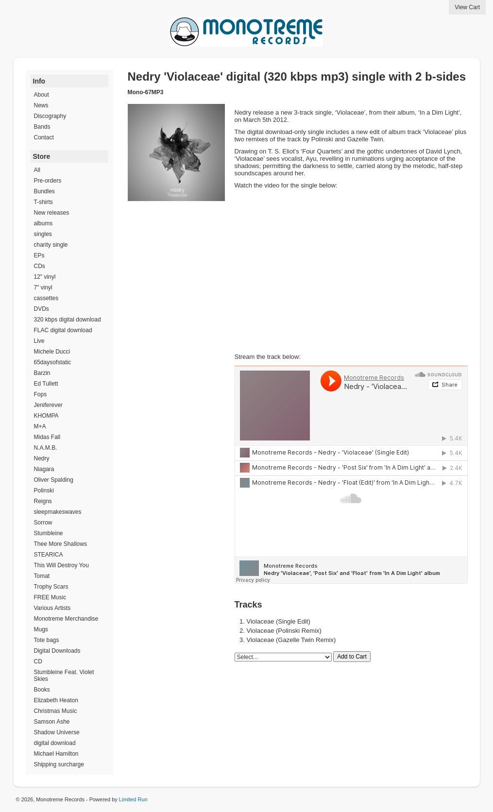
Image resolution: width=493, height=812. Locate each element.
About (41, 94)
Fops (40, 394)
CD (38, 661)
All (37, 170)
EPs (39, 255)
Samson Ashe (52, 721)
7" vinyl (43, 287)
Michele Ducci (52, 351)
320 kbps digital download (67, 319)
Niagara (44, 469)
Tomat (42, 576)
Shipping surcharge (59, 764)
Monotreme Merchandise (66, 618)
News (41, 105)
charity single (51, 244)
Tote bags (46, 640)
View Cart (467, 7)
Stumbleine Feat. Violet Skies (64, 675)
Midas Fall (47, 437)
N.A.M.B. (45, 447)
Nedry (42, 458)
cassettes (46, 298)
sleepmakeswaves (58, 511)
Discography (50, 116)
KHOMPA (46, 415)
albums (43, 223)
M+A (40, 426)
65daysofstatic (52, 362)
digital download (55, 743)
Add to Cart (352, 656)
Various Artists (52, 608)
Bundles (44, 191)
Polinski (44, 490)
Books (42, 689)
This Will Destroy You (61, 565)
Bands (42, 126)
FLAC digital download (63, 330)
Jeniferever (48, 405)
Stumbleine (48, 533)
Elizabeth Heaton (56, 700)
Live (39, 341)
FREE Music (50, 597)
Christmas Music (55, 711)
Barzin (42, 373)
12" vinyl (45, 276)
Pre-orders (48, 180)
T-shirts (43, 202)
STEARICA (48, 554)
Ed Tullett (46, 383)
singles (43, 234)
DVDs (41, 308)
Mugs (41, 629)
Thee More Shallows (60, 544)
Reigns (43, 501)
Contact (44, 137)
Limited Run (133, 799)
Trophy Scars (51, 586)
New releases (51, 212)
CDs (39, 266)
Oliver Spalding (53, 479)
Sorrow (43, 522)
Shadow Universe (57, 732)
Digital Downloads (57, 650)
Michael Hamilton (56, 753)
